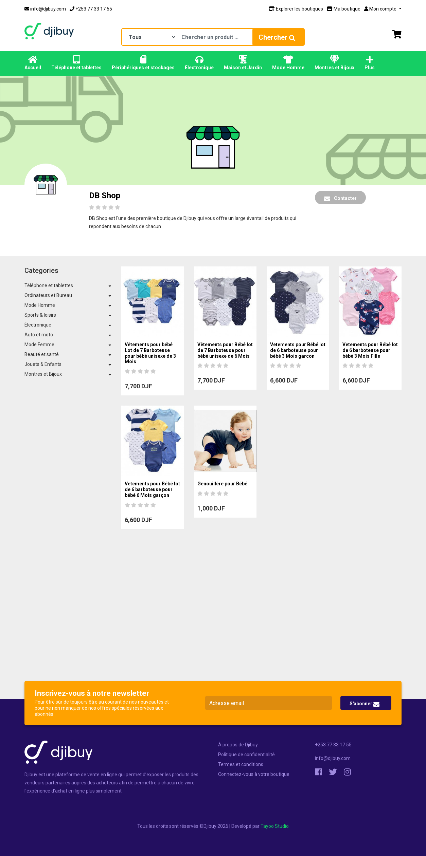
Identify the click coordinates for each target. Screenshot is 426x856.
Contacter (340, 199)
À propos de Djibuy (238, 744)
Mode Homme (288, 62)
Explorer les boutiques (296, 9)
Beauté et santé (41, 354)
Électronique (199, 62)
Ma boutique (343, 9)
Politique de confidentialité (246, 754)
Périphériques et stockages (143, 62)
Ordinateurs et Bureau (48, 295)
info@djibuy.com (45, 9)
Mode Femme (39, 344)
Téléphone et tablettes (76, 62)
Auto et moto (38, 334)
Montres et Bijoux (334, 62)
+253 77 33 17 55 (91, 9)
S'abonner (364, 704)
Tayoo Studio (275, 826)
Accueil (32, 62)
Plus (370, 62)
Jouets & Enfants (42, 364)
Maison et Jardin (243, 62)
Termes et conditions (240, 764)
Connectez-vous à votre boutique (253, 774)
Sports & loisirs (40, 315)
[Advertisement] (213, 624)
